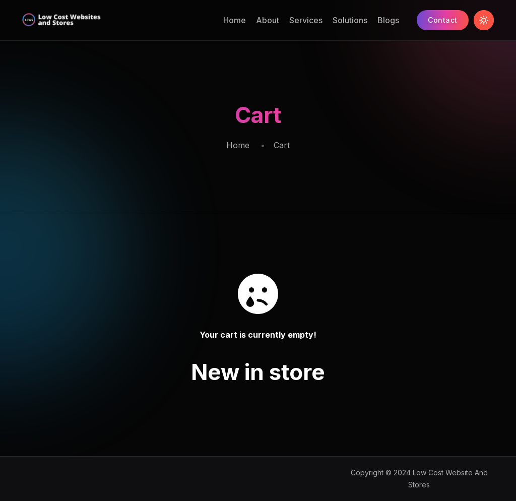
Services (305, 20)
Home (234, 20)
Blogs (388, 20)
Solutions (350, 20)
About (267, 20)
